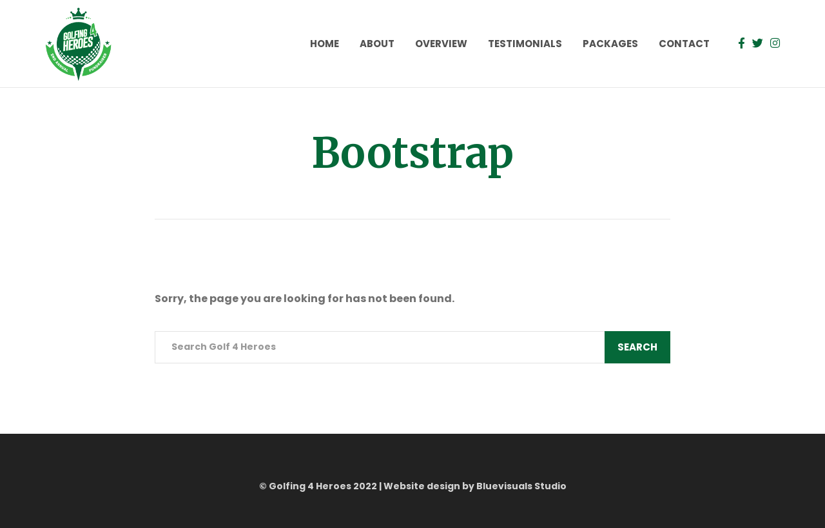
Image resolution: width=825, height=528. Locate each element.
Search (637, 347)
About (377, 43)
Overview (441, 43)
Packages (610, 43)
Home (324, 43)
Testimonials (525, 43)
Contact (684, 43)
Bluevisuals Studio (521, 486)
